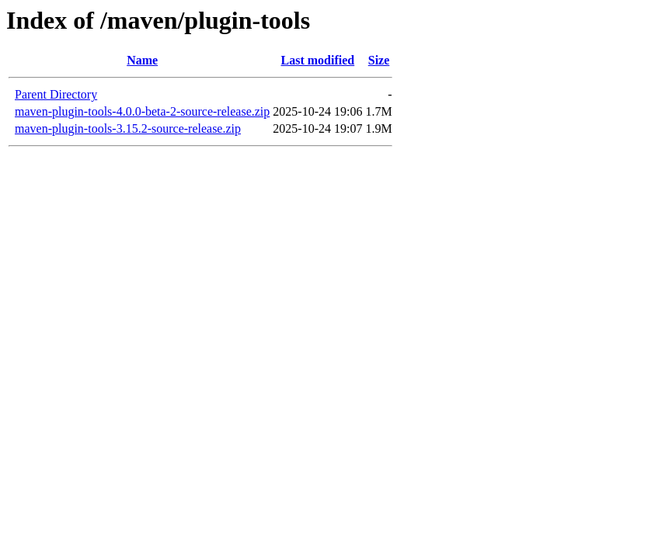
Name (142, 60)
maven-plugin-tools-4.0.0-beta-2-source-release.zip (142, 111)
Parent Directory (56, 94)
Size (379, 60)
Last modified (318, 60)
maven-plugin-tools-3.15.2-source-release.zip (128, 128)
